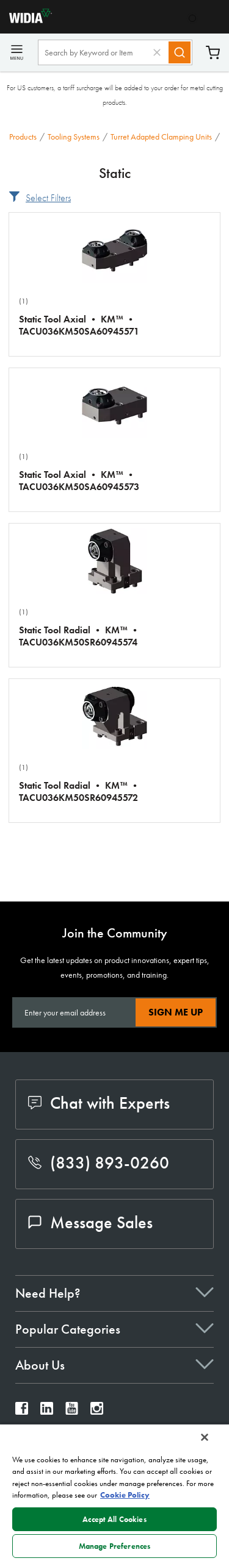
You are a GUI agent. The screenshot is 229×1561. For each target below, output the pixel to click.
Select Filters (48, 197)
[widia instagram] (96, 1411)
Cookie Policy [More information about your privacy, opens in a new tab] (125, 1495)
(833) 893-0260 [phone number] (98, 1162)
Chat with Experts (99, 1103)
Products (23, 136)
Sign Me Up (175, 1012)
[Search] (180, 52)
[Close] (204, 1437)
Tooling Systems (74, 136)
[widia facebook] (21, 1411)
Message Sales (90, 1222)
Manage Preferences (114, 1546)
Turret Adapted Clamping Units (161, 136)
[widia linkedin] (46, 1411)
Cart (213, 53)
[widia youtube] (71, 1411)
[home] (26, 19)
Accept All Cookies (114, 1519)
